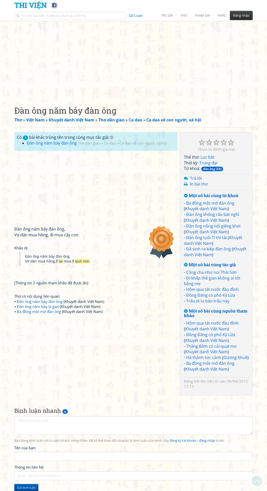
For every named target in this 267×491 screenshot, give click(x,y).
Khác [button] (222, 15)
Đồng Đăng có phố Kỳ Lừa (210, 295)
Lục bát (207, 157)
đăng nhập (207, 440)
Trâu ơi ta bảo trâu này (207, 301)
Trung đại (208, 163)
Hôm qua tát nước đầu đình (212, 289)
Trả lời (196, 178)
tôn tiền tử (210, 381)
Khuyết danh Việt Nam (206, 208)
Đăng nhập (241, 15)
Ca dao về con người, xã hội (143, 143)
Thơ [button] (183, 15)
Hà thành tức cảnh (203, 357)
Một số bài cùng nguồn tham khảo (215, 313)
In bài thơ (199, 184)
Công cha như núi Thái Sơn (211, 272)
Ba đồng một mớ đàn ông (210, 203)
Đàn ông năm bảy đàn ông (52, 143)
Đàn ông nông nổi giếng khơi (213, 226)
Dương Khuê (235, 357)
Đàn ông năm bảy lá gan (38, 306)
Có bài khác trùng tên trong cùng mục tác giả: (65, 137)
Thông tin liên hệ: (29, 467)
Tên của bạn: (25, 447)
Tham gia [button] (202, 15)
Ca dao (110, 143)
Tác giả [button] (167, 15)
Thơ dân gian (89, 143)
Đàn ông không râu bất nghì (212, 214)
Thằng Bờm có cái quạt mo (211, 346)
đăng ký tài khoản (183, 440)
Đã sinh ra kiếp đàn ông (208, 249)
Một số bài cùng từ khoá (211, 195)
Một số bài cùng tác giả (210, 264)
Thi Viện (30, 5)
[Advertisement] (133, 59)
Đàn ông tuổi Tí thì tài (206, 237)
